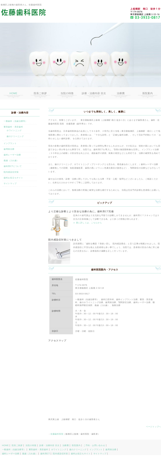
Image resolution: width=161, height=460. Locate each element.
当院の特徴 (67, 93)
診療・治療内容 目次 (94, 93)
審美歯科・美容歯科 (13, 127)
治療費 (121, 93)
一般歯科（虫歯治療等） (15, 121)
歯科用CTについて (13, 166)
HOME (13, 93)
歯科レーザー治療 (12, 155)
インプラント (10, 143)
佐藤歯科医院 (56, 434)
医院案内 (147, 93)
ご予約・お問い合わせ (94, 445)
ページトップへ (153, 426)
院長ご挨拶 (40, 93)
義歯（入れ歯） (11, 160)
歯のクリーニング (15, 136)
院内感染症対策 (11, 172)
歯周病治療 (9, 149)
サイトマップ (10, 183)
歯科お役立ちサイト (13, 178)
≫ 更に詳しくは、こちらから (87, 223)
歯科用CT (45, 453)
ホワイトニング (14, 130)
